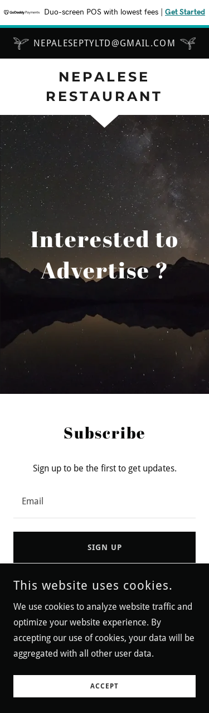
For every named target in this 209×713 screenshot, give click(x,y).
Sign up (105, 547)
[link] (104, 87)
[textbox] (104, 500)
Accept (104, 686)
